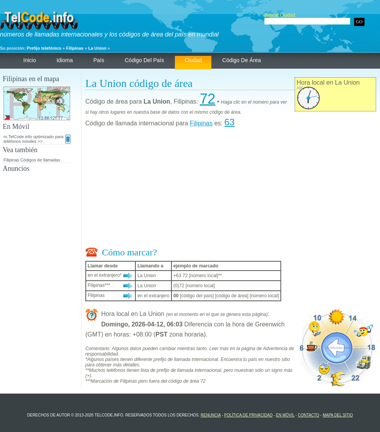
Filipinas (75, 48)
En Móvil (285, 415)
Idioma (65, 60)
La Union (97, 48)
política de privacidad (248, 415)
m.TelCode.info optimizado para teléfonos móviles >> (37, 139)
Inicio (29, 60)
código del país (144, 60)
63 (229, 122)
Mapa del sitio (338, 415)
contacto (308, 415)
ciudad (193, 60)
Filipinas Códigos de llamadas (31, 160)
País (98, 60)
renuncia (210, 415)
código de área (241, 60)
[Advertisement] (230, 189)
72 (207, 99)
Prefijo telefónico (44, 48)
